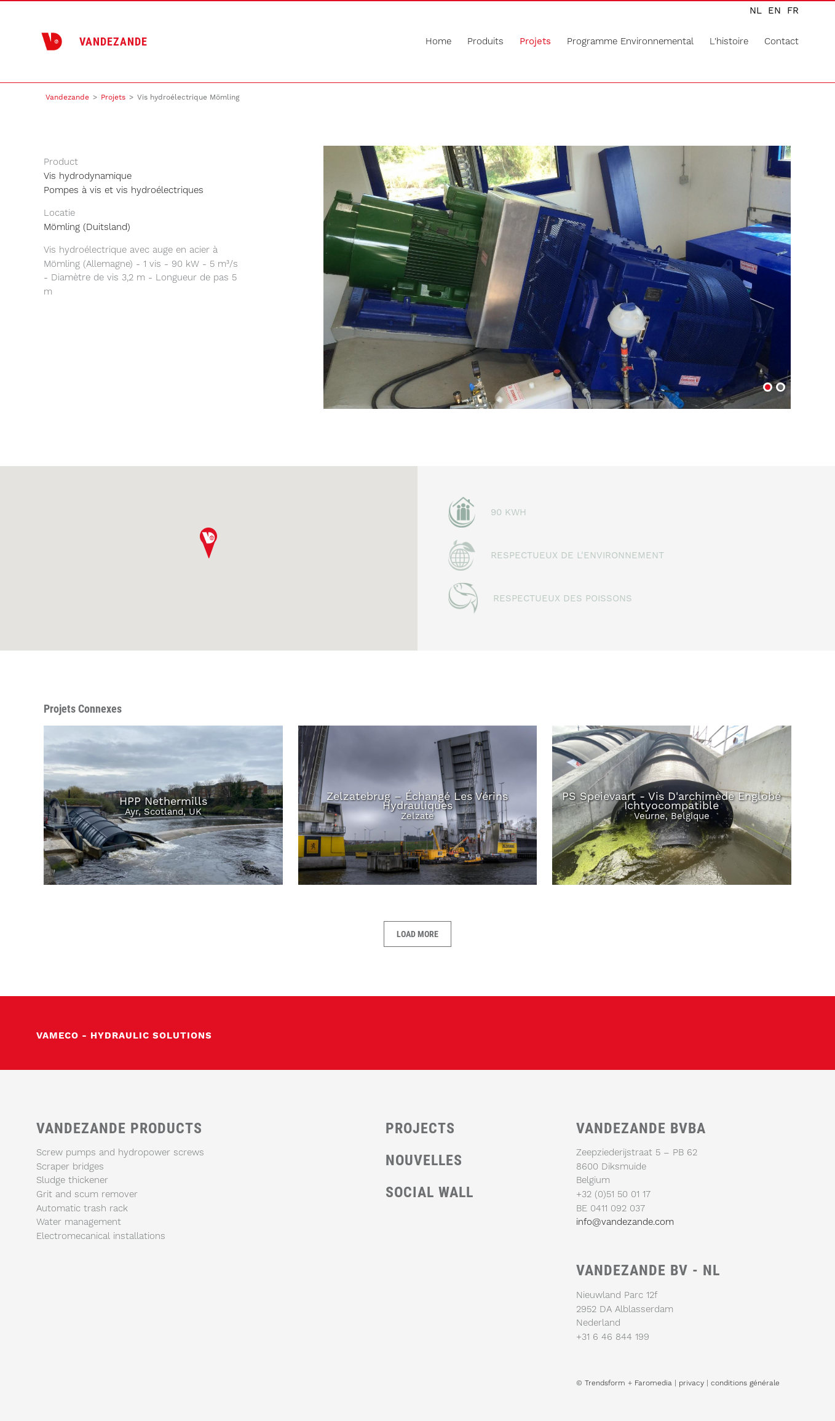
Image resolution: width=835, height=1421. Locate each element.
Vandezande (67, 97)
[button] (208, 542)
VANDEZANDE (113, 41)
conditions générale (745, 1383)
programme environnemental (630, 41)
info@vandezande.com (625, 1221)
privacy (692, 1383)
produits (485, 41)
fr (793, 10)
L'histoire (729, 41)
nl (756, 10)
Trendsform (605, 1383)
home (438, 41)
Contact (781, 41)
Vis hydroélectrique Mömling (766, 389)
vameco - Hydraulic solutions (124, 1035)
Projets (535, 41)
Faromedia (653, 1383)
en (774, 10)
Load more (417, 934)
